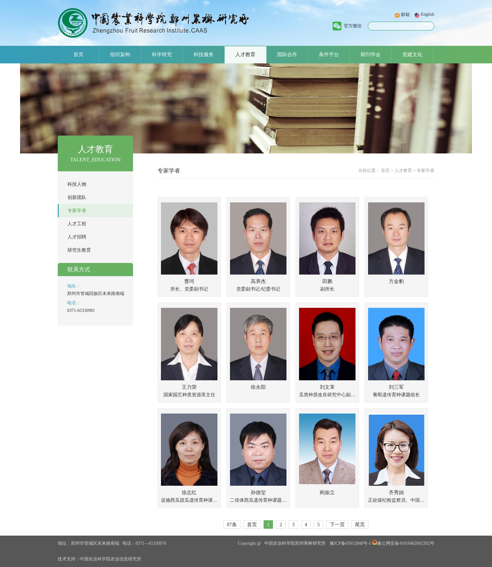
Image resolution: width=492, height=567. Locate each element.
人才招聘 (76, 236)
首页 (78, 54)
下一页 (337, 524)
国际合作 (287, 54)
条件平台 (329, 54)
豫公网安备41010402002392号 (403, 543)
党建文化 (412, 54)
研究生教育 (79, 250)
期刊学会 (371, 54)
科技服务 (204, 54)
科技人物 (76, 184)
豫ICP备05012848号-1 (350, 543)
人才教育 (245, 54)
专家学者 (76, 210)
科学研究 (162, 54)
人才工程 (76, 223)
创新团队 (76, 197)
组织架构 (120, 54)
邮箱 (405, 14)
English (427, 14)
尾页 (360, 524)
